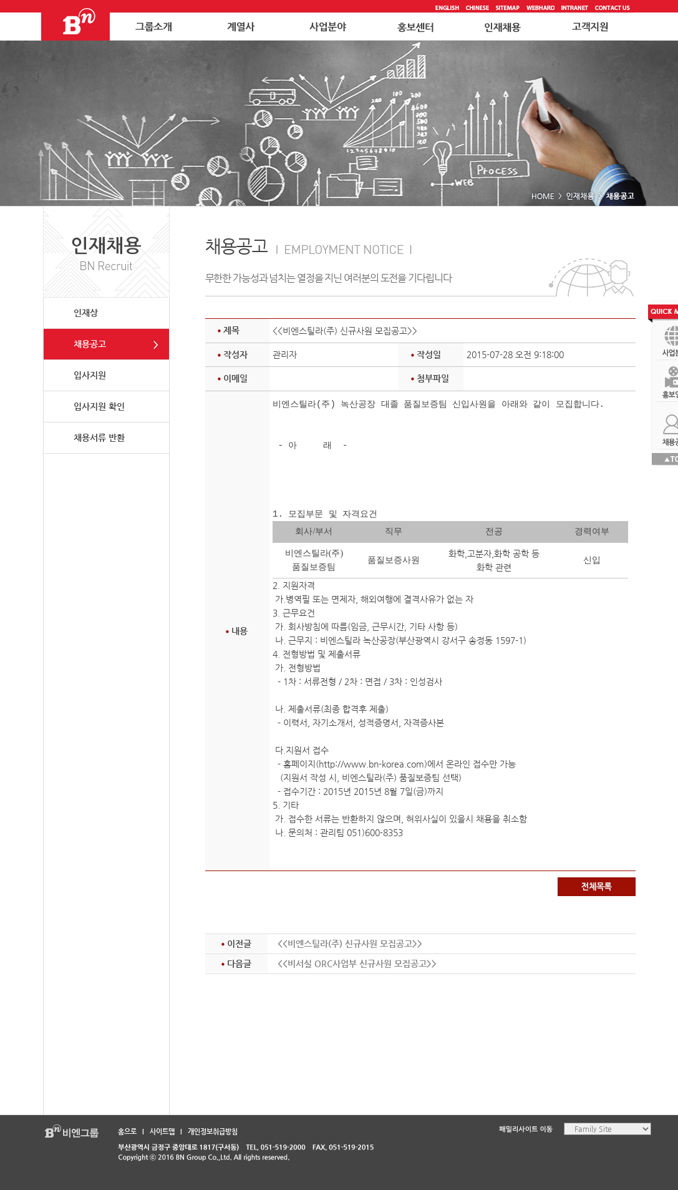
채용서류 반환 (99, 437)
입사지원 (90, 375)
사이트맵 (162, 1132)
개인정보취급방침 (213, 1132)
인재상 (86, 313)
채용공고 (90, 344)
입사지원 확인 (99, 406)
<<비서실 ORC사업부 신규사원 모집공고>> (357, 963)
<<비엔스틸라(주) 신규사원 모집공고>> (350, 944)
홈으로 (127, 1132)
